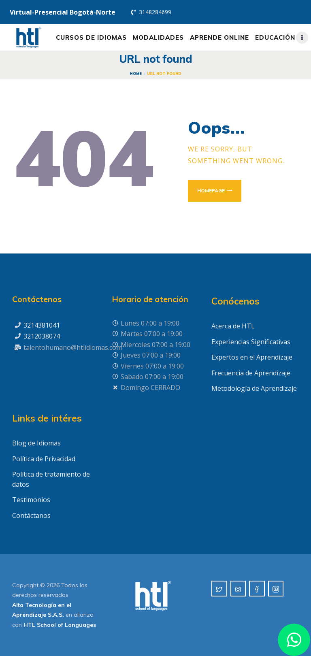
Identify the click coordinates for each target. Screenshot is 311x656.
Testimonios (31, 499)
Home (136, 73)
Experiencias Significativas (250, 341)
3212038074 (41, 336)
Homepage (211, 190)
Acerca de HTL (233, 326)
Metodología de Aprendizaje (254, 388)
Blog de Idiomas (36, 443)
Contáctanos (31, 515)
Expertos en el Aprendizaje (251, 357)
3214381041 (41, 325)
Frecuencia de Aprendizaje (250, 372)
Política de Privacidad (43, 458)
